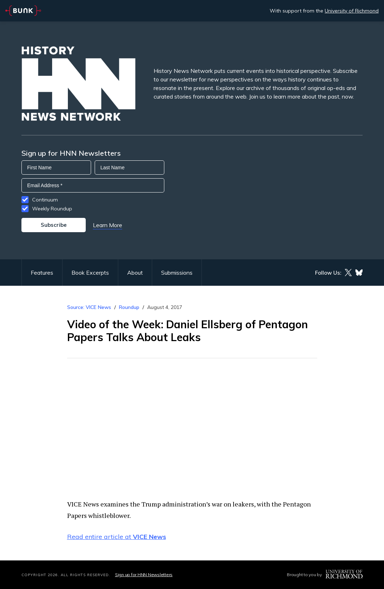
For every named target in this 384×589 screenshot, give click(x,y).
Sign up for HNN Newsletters (144, 574)
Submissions (177, 272)
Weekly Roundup (52, 208)
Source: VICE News (89, 307)
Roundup (129, 307)
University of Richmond (352, 11)
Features (42, 272)
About (135, 272)
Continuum (45, 199)
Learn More (107, 225)
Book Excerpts (90, 272)
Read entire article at (116, 537)
